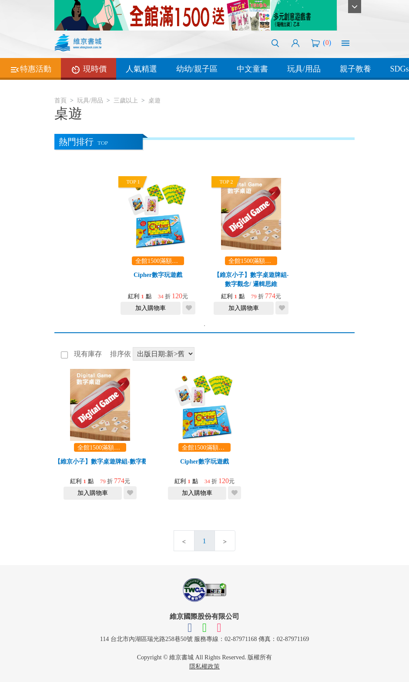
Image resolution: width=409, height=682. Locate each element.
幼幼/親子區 (197, 69)
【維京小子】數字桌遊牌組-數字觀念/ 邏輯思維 (117, 461)
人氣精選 (141, 69)
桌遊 (154, 100)
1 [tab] (204, 325)
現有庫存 (87, 354)
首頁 (60, 100)
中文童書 (252, 69)
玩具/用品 (304, 69)
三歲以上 (126, 100)
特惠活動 (30, 70)
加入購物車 (150, 308)
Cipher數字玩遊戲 (158, 275)
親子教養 (355, 69)
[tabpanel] (158, 245)
